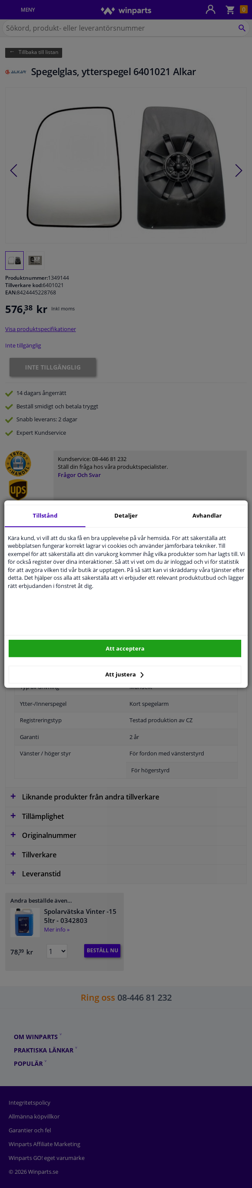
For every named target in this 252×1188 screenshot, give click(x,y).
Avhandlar (207, 515)
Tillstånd (45, 515)
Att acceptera (125, 648)
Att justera (124, 674)
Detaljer (126, 515)
